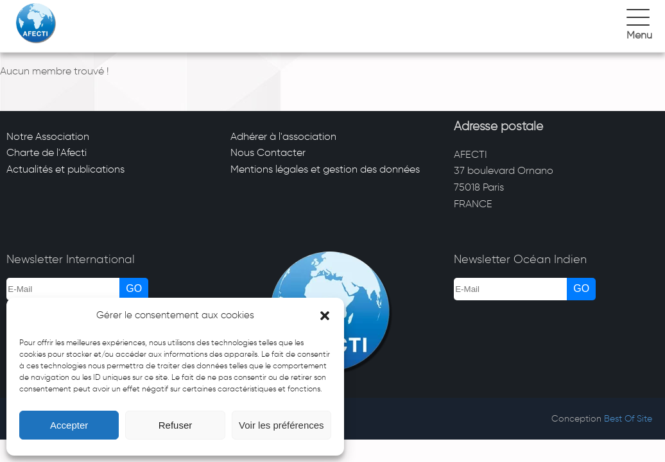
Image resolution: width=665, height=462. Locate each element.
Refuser (176, 425)
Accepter (69, 425)
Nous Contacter (268, 152)
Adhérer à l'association (283, 136)
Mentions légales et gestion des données (325, 169)
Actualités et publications (65, 169)
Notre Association (47, 136)
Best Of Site (628, 418)
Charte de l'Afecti (46, 152)
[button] (324, 315)
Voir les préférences (281, 425)
